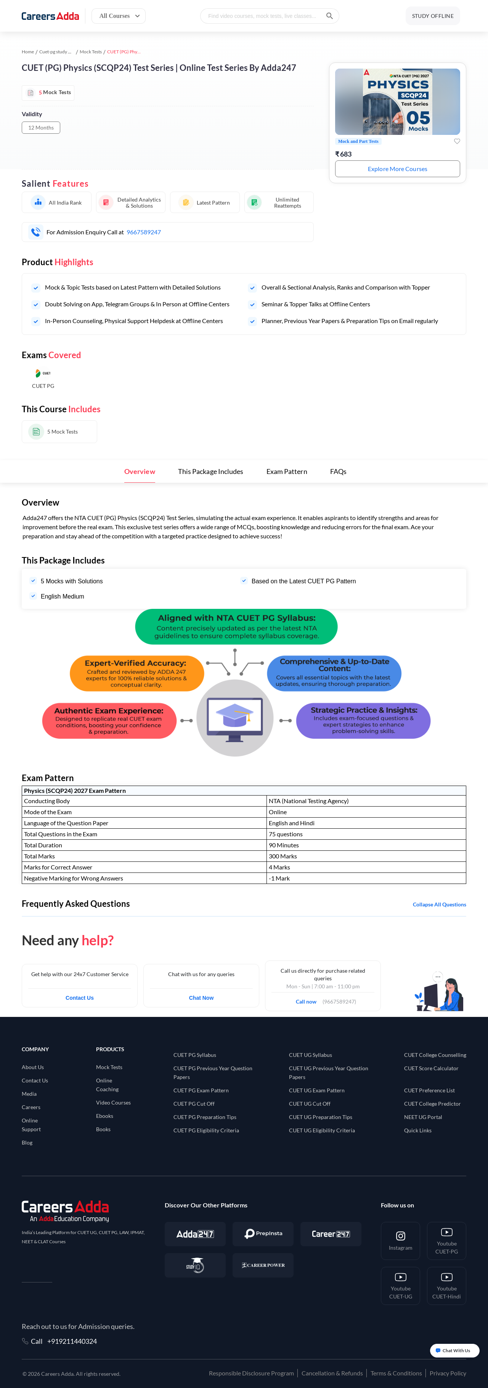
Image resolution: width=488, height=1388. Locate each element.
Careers (31, 1107)
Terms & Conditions (396, 1373)
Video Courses (113, 1102)
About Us (33, 1067)
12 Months (41, 127)
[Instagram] (400, 1241)
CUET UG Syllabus (310, 1055)
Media (29, 1093)
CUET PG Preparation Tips (204, 1117)
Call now (309, 999)
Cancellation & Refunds (332, 1373)
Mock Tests (91, 51)
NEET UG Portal (423, 1117)
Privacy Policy (448, 1373)
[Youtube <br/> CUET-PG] (446, 1241)
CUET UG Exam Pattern (317, 1090)
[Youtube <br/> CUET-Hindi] (446, 1286)
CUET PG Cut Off (194, 1103)
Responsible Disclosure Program (251, 1373)
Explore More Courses (397, 168)
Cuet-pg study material (61, 51)
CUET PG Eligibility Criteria (206, 1130)
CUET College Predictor (432, 1103)
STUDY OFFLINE (433, 16)
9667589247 (144, 231)
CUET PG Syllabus (194, 1055)
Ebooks (104, 1116)
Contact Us (80, 998)
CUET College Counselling (435, 1055)
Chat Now (201, 998)
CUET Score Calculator (431, 1068)
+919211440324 (72, 1341)
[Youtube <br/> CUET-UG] (400, 1286)
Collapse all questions (439, 904)
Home (28, 51)
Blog (27, 1142)
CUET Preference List (429, 1090)
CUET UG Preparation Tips (320, 1117)
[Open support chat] (455, 1351)
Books (103, 1129)
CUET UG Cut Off (310, 1103)
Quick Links (418, 1130)
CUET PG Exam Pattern (201, 1090)
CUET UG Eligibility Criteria (322, 1130)
